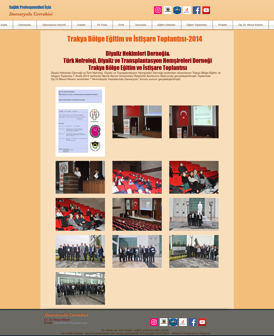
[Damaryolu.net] (187, 10)
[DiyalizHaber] (167, 10)
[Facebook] (196, 10)
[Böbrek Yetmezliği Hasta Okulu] (177, 10)
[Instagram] (158, 10)
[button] (25, 25)
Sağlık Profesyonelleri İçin (30, 7)
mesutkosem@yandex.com (70, 322)
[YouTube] (206, 10)
